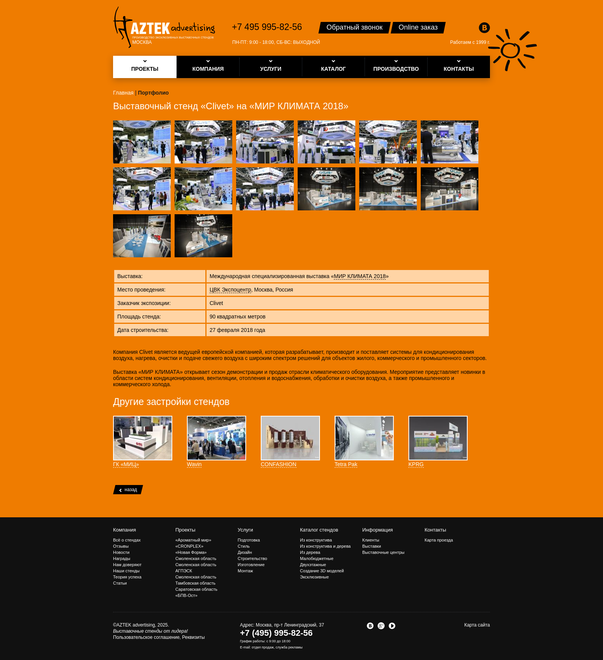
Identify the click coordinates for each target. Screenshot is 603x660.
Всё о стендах (127, 540)
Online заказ (418, 27)
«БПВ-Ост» (186, 595)
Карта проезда (439, 540)
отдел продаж (263, 647)
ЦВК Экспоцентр (230, 290)
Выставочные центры (383, 552)
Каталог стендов (319, 530)
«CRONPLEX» (189, 546)
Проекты (185, 530)
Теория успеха (127, 577)
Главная (123, 93)
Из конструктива (316, 540)
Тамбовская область (195, 583)
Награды (121, 558)
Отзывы (120, 546)
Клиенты (370, 540)
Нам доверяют (127, 564)
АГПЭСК (183, 570)
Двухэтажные (313, 564)
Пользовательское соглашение (146, 637)
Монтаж (245, 570)
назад (128, 489)
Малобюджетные (316, 558)
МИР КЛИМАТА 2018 (360, 276)
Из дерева (310, 552)
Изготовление (251, 564)
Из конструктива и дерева (325, 546)
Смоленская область (195, 558)
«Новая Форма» (191, 552)
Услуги (245, 530)
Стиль (244, 546)
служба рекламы (289, 647)
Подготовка (249, 540)
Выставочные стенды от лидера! (150, 631)
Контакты (435, 530)
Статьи (120, 583)
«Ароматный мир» (193, 540)
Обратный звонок (354, 27)
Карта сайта (477, 625)
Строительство (252, 558)
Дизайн (245, 552)
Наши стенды (126, 570)
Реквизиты (193, 637)
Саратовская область (196, 589)
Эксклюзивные (314, 577)
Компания (124, 530)
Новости (121, 552)
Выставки (371, 546)
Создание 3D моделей (322, 570)
